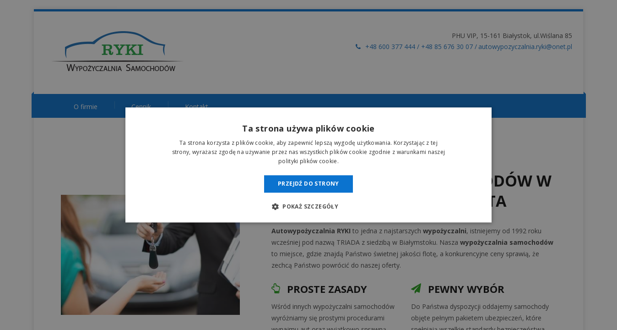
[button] (308, 206)
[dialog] (308, 165)
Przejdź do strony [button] (308, 183)
